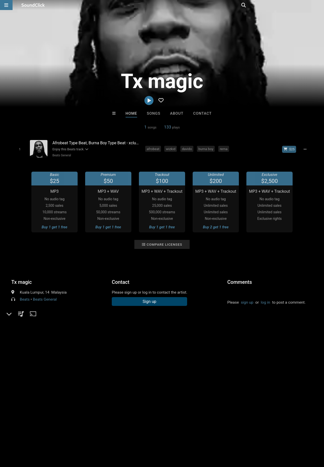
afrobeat (153, 149)
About (176, 113)
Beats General (60, 155)
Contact (202, 113)
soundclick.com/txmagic (40, 311)
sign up (247, 302)
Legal (135, 437)
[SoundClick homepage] (33, 5)
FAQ (21, 437)
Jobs (69, 437)
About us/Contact (44, 437)
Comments (239, 282)
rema (224, 149)
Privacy (120, 437)
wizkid (171, 149)
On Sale (178, 354)
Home (131, 113)
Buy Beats (146, 354)
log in (265, 302)
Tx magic (21, 282)
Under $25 (209, 354)
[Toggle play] (19, 149)
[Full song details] (306, 149)
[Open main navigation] (6, 5)
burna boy (206, 149)
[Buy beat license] (291, 149)
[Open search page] (319, 5)
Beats (25, 299)
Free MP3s (115, 354)
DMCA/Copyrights (93, 437)
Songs (153, 113)
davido (188, 149)
